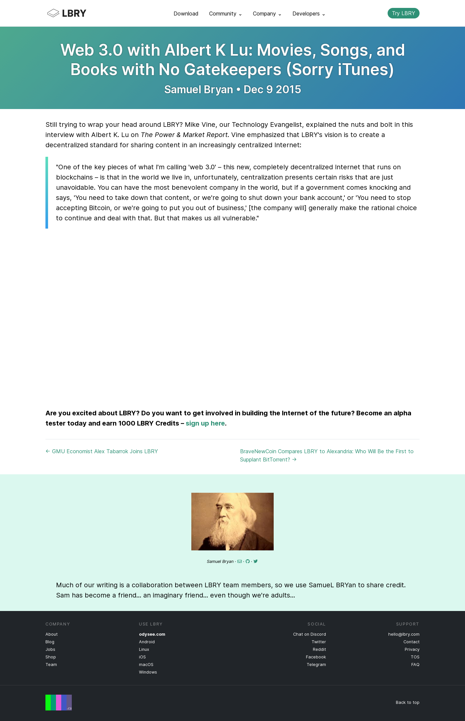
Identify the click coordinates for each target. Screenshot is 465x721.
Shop (50, 656)
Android (147, 641)
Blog (49, 641)
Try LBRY (403, 13)
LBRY (79, 13)
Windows (148, 672)
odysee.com (152, 634)
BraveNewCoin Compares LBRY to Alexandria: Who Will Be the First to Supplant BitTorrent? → (327, 455)
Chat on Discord (309, 634)
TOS (415, 656)
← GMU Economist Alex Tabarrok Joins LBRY (101, 451)
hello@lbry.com (404, 634)
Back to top (408, 702)
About (51, 634)
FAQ (415, 664)
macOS (146, 664)
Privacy (412, 649)
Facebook (316, 656)
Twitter (319, 641)
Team (51, 664)
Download (186, 13)
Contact (411, 641)
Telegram (316, 664)
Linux (144, 649)
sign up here (205, 423)
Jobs (50, 649)
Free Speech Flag (58, 702)
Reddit (319, 649)
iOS (142, 656)
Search (377, 13)
